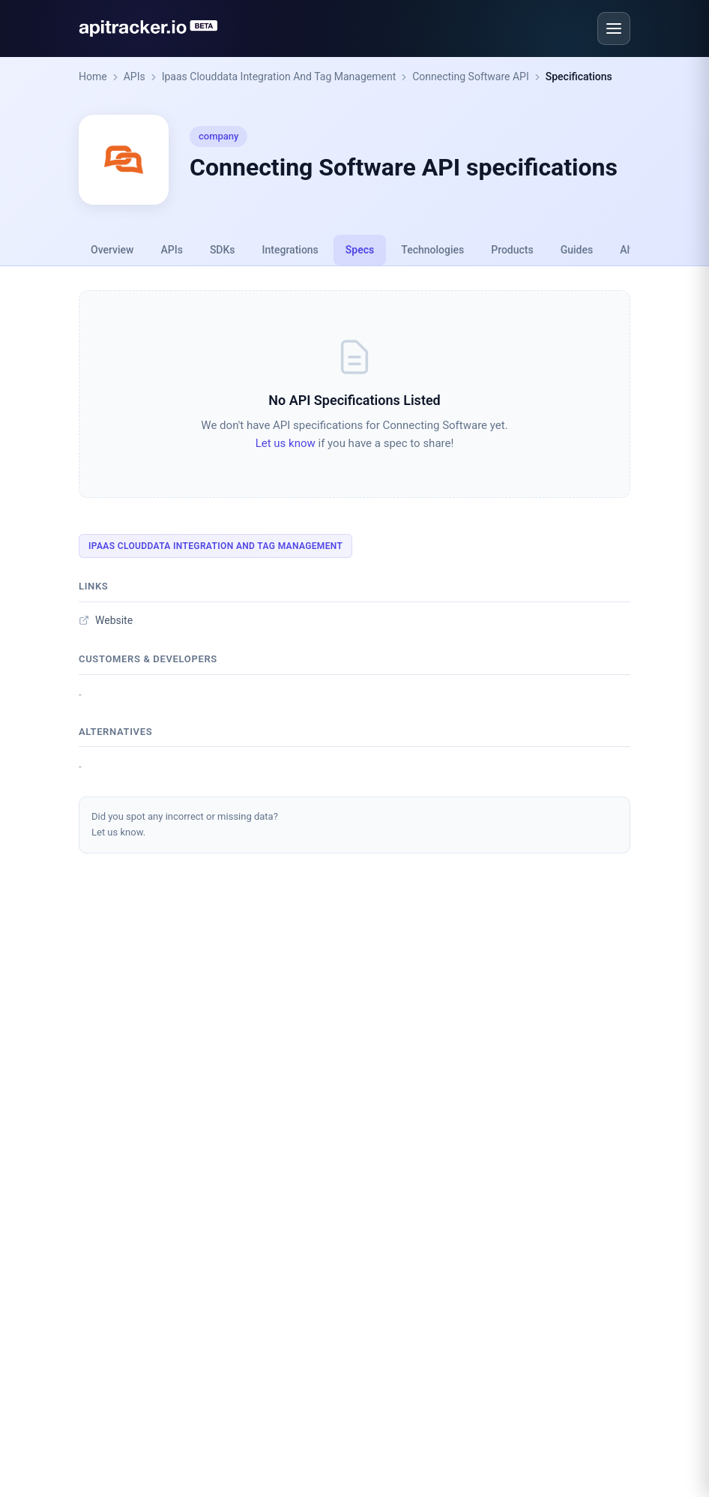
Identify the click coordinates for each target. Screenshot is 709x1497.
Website (106, 620)
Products (512, 250)
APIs (134, 76)
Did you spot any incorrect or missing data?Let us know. (184, 824)
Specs (360, 250)
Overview (112, 250)
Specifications (579, 76)
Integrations (290, 250)
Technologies (432, 250)
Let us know (286, 443)
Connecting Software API (470, 76)
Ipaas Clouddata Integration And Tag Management (279, 76)
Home (93, 76)
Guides (577, 250)
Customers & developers (148, 658)
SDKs (222, 250)
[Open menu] (613, 28)
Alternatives (115, 731)
